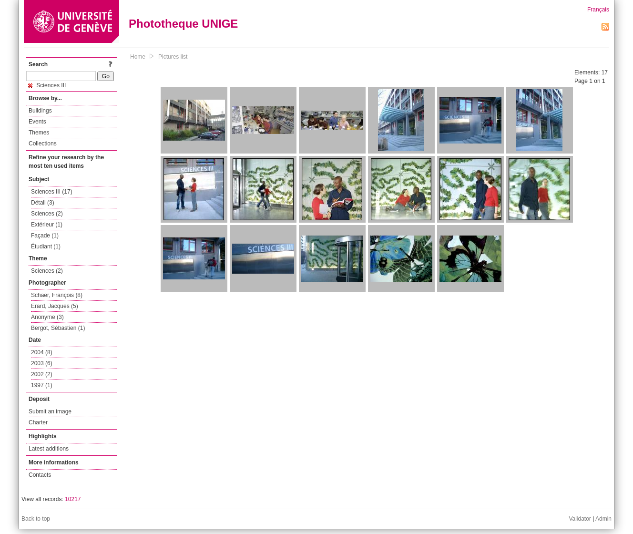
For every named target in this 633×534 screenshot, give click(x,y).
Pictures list (172, 56)
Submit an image (50, 411)
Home (137, 56)
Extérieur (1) (46, 224)
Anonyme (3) (47, 317)
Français (598, 9)
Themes (39, 132)
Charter (38, 422)
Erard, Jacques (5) (54, 306)
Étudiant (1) (46, 246)
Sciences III (47, 85)
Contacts (40, 475)
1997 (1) (41, 385)
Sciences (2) (47, 213)
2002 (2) (41, 374)
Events (37, 121)
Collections (43, 143)
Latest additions (49, 448)
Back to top (35, 518)
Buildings (40, 110)
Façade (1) (45, 235)
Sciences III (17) (51, 191)
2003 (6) (41, 363)
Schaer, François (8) (56, 295)
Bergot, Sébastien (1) (58, 328)
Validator (580, 518)
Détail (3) (42, 202)
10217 (73, 499)
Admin (603, 518)
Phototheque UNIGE (183, 23)
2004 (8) (41, 352)
